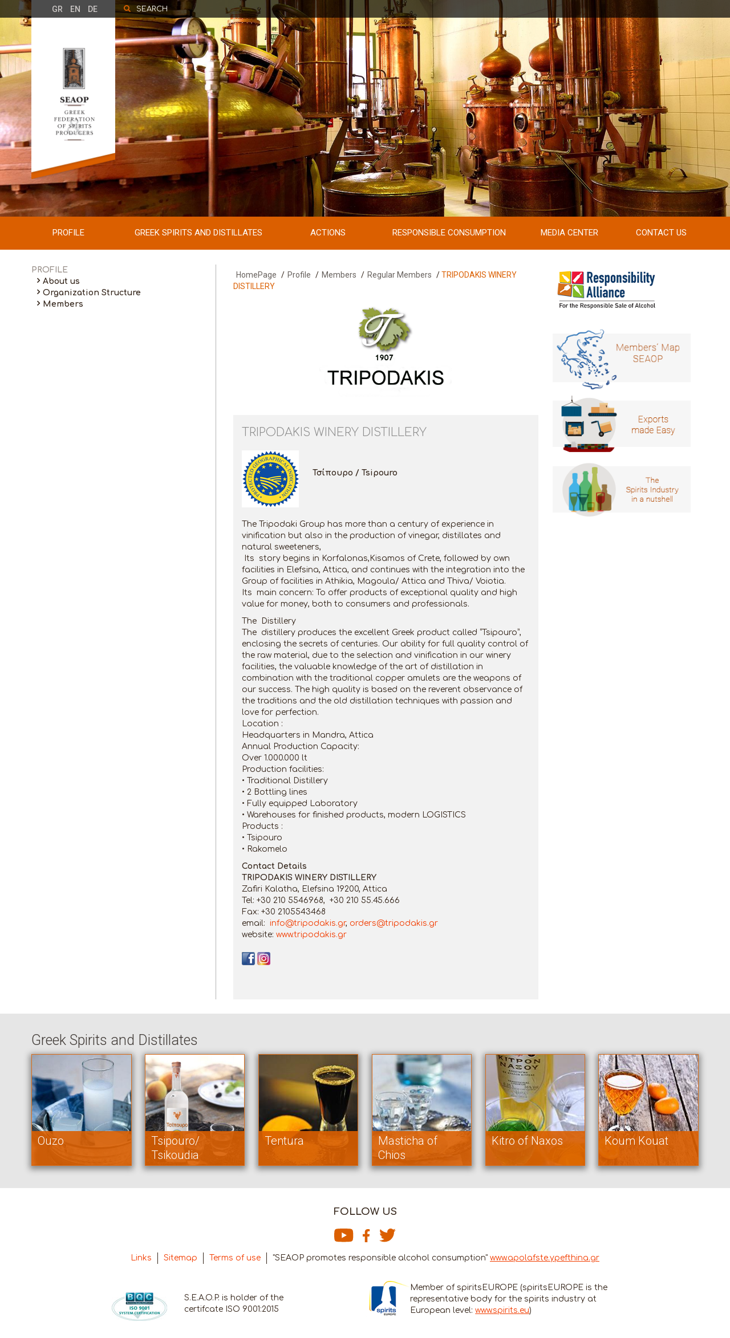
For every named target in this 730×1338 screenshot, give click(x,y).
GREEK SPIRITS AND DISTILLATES (198, 232)
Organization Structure (92, 292)
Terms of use (235, 1258)
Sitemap (180, 1258)
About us (61, 281)
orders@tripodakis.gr (394, 923)
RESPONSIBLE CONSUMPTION (449, 232)
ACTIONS (328, 232)
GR (57, 9)
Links (141, 1258)
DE (93, 9)
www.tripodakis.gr (311, 934)
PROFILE (68, 232)
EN (75, 9)
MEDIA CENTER (569, 232)
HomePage (256, 274)
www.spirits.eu (502, 1310)
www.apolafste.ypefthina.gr (544, 1258)
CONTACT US (661, 232)
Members (63, 304)
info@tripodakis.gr (308, 923)
